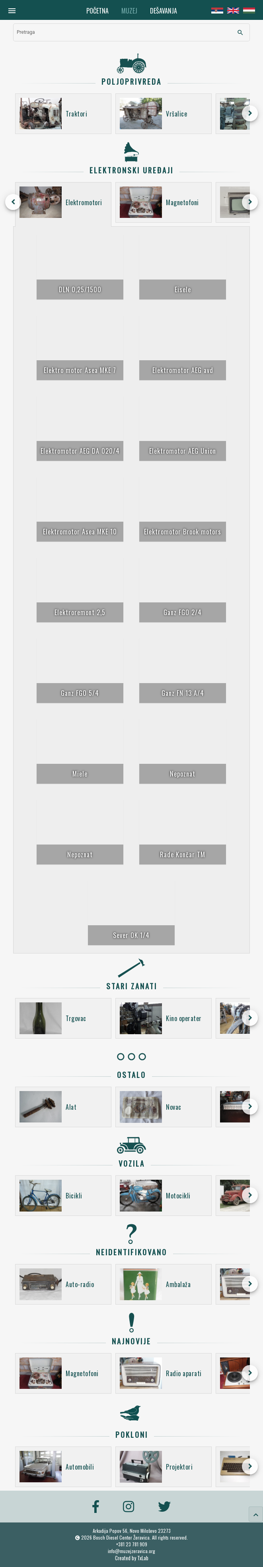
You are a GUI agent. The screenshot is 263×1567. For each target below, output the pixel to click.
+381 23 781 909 (131, 1544)
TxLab (142, 1558)
